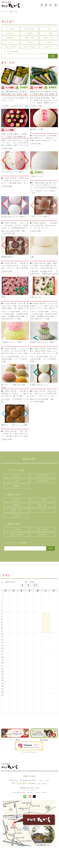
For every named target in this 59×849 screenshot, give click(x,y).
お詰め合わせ (10, 33)
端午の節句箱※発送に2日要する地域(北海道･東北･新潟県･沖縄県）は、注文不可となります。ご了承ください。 (15, 93)
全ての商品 (10, 29)
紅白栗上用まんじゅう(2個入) (13, 216)
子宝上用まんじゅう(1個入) (12, 172)
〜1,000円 (48, 42)
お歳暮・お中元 (48, 38)
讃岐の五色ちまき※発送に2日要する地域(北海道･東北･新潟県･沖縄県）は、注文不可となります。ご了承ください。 (44, 93)
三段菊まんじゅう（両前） (12, 342)
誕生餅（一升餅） (37, 129)
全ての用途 (16, 500)
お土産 (10, 42)
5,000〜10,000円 (29, 47)
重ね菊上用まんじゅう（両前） (43, 342)
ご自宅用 (29, 42)
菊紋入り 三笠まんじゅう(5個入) (14, 426)
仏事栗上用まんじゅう (39, 385)
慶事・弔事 (29, 38)
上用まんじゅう (36, 176)
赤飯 (3, 297)
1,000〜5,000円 (10, 47)
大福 (48, 29)
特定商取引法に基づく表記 (29, 788)
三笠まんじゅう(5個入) (39, 216)
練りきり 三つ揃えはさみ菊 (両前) (13, 386)
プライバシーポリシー (30, 790)
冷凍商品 (29, 33)
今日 (35, 585)
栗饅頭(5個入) (7, 257)
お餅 (32, 257)
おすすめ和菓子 (29, 29)
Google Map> (44, 780)
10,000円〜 (48, 47)
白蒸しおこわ (35, 297)
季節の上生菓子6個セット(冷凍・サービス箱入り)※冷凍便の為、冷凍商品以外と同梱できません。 (15, 135)
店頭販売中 (10, 38)
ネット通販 (49, 33)
